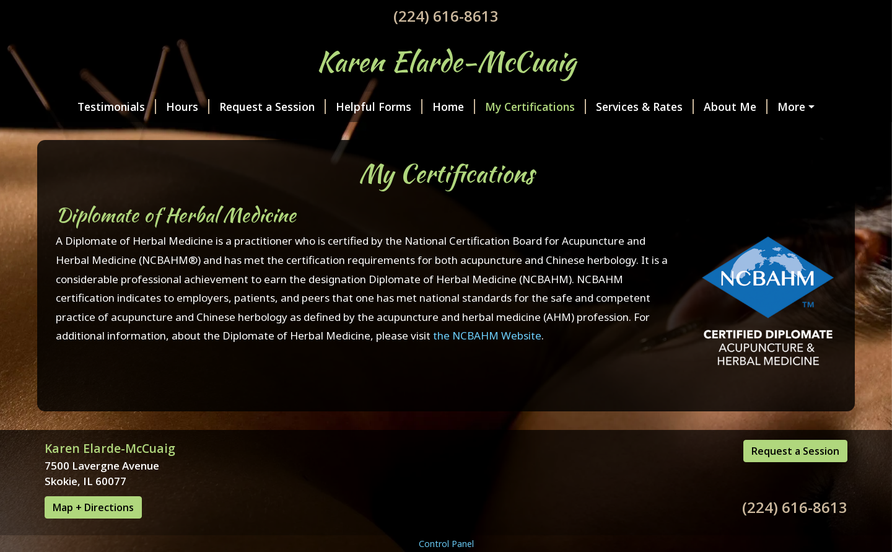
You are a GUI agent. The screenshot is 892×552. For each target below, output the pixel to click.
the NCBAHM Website (487, 362)
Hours (164, 106)
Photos (778, 106)
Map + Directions (93, 533)
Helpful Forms (356, 106)
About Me (713, 106)
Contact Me (85, 133)
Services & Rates (622, 106)
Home (430, 106)
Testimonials (94, 106)
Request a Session (249, 106)
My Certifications (512, 106)
